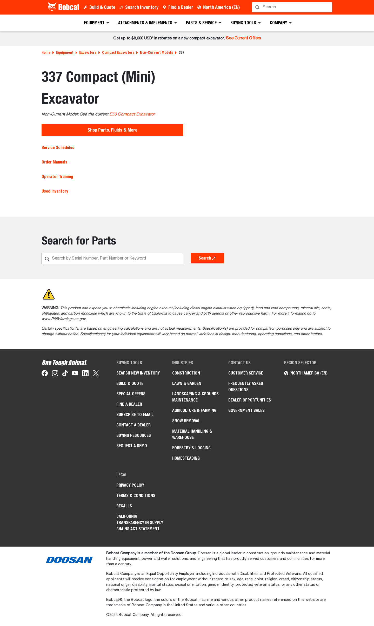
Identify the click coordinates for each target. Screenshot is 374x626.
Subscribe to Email (134, 414)
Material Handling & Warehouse (192, 434)
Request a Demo (131, 445)
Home (46, 52)
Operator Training (57, 176)
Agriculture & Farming (194, 410)
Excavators (87, 52)
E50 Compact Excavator (132, 114)
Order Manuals (54, 162)
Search (207, 258)
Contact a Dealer (133, 425)
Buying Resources (133, 435)
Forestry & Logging (191, 447)
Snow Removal (186, 420)
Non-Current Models (156, 52)
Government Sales (246, 410)
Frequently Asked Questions (245, 386)
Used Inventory (55, 191)
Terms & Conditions (135, 495)
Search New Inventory (138, 373)
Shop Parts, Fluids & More (112, 130)
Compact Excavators (118, 52)
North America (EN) (221, 7)
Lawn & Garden (186, 383)
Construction (186, 373)
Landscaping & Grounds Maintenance (195, 397)
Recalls (124, 505)
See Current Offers (243, 38)
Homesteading (186, 458)
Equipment (65, 52)
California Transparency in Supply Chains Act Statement (139, 522)
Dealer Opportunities (249, 400)
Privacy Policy (130, 485)
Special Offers (130, 393)
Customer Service (245, 373)
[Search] (292, 7)
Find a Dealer (180, 7)
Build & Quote (102, 7)
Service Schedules (58, 147)
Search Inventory (141, 7)
